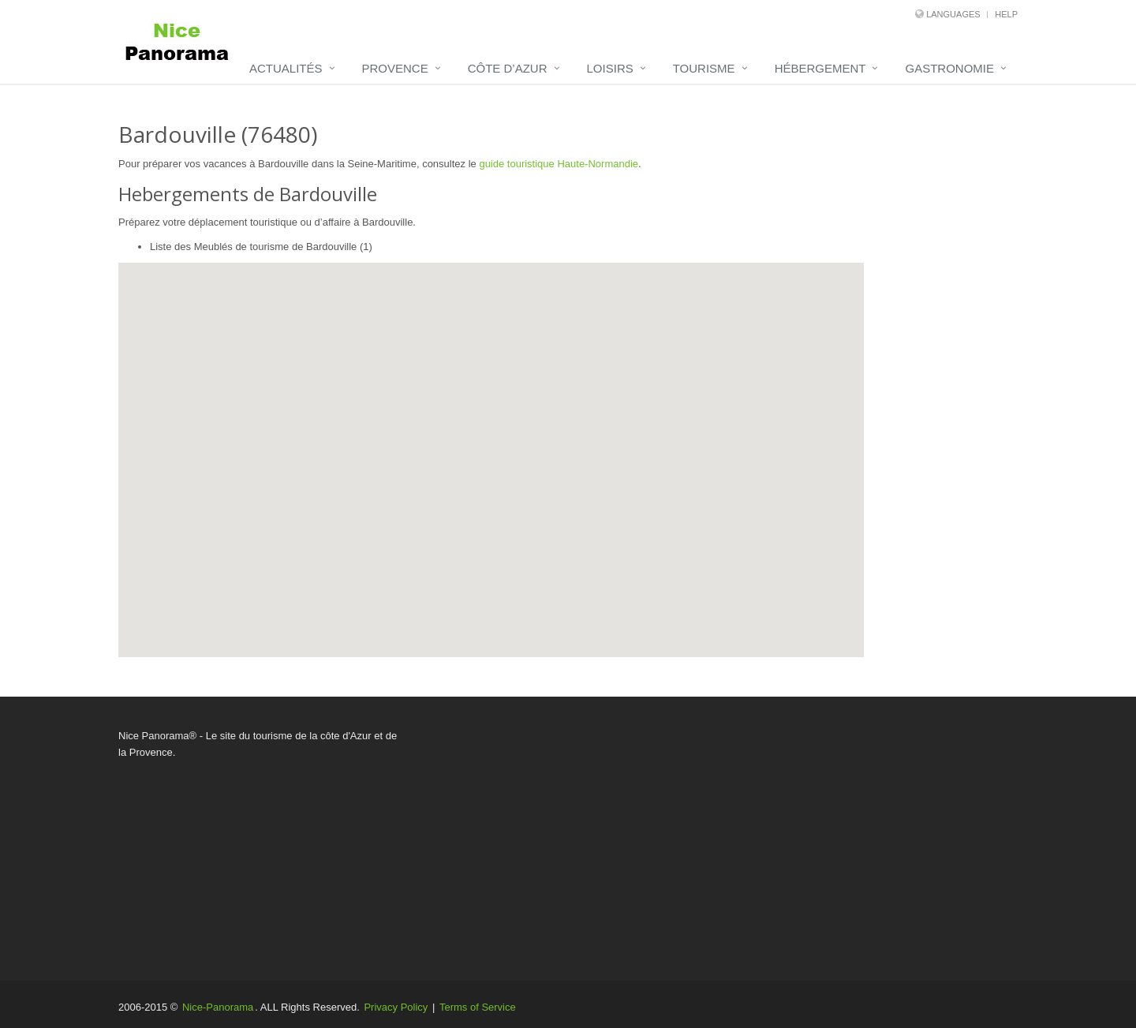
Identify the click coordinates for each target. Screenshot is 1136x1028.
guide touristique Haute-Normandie (558, 164)
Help (1006, 14)
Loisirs (610, 68)
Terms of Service (477, 1007)
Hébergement (820, 68)
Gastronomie (949, 68)
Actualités (286, 68)
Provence (395, 68)
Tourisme (704, 68)
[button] (501, 429)
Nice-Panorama (217, 1007)
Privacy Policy (396, 1007)
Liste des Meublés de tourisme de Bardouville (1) (261, 246)
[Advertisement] (722, 838)
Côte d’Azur (507, 68)
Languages (953, 14)
